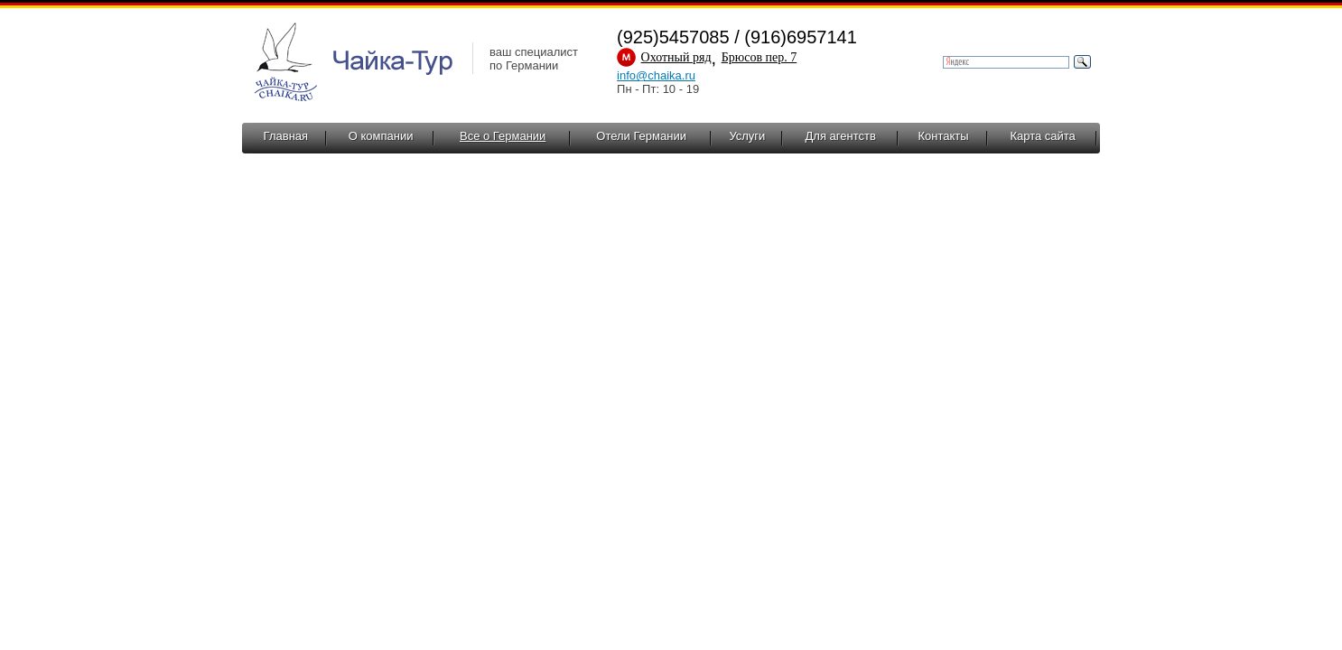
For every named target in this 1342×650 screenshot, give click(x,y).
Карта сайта (1042, 136)
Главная (286, 136)
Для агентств (841, 136)
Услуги (747, 136)
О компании (381, 136)
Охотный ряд (676, 57)
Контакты (943, 136)
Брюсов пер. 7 (759, 57)
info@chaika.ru (656, 75)
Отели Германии (641, 136)
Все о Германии (502, 136)
